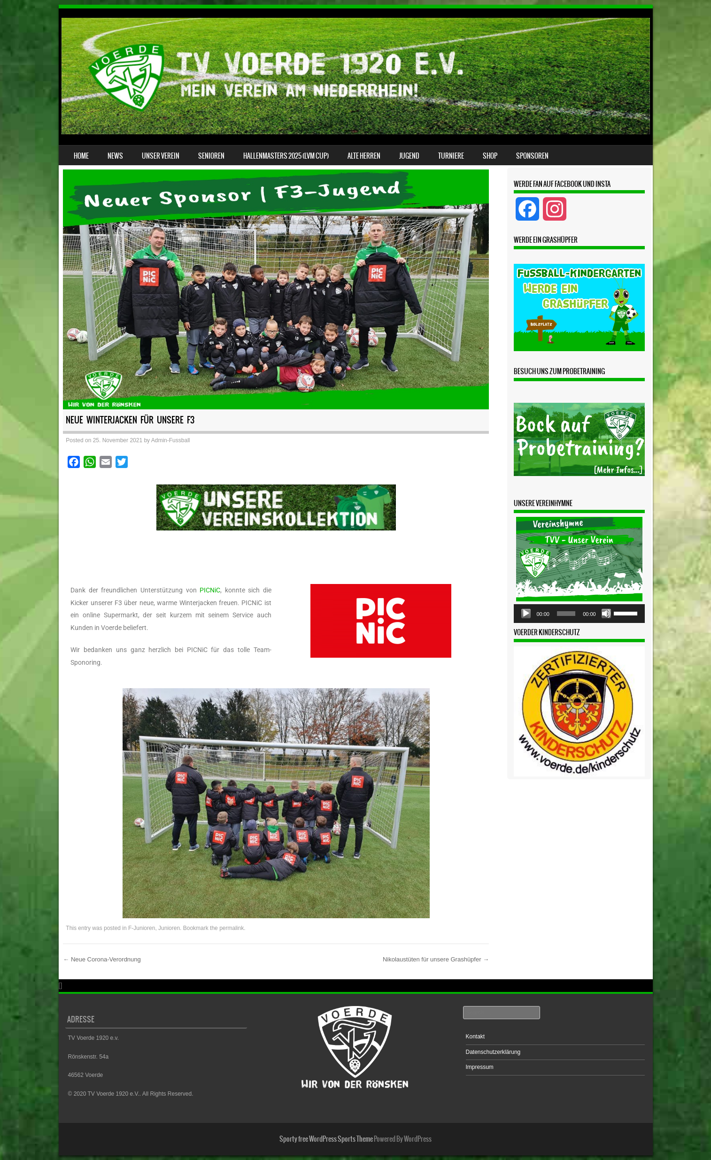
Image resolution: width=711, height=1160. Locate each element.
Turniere (451, 156)
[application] (579, 613)
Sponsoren (532, 156)
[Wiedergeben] (526, 613)
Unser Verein (160, 156)
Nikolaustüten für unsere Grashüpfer (436, 959)
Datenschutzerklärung (493, 1052)
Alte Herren (364, 156)
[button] (276, 507)
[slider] (566, 613)
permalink (231, 928)
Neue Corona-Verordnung (102, 959)
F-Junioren (141, 928)
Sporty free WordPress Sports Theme (326, 1139)
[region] (275, 524)
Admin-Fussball (170, 440)
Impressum (480, 1067)
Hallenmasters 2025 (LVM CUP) (286, 156)
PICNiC (210, 590)
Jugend (409, 156)
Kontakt (475, 1036)
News (115, 156)
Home (81, 156)
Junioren (169, 928)
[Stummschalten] (606, 613)
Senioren (211, 156)
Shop (490, 156)
